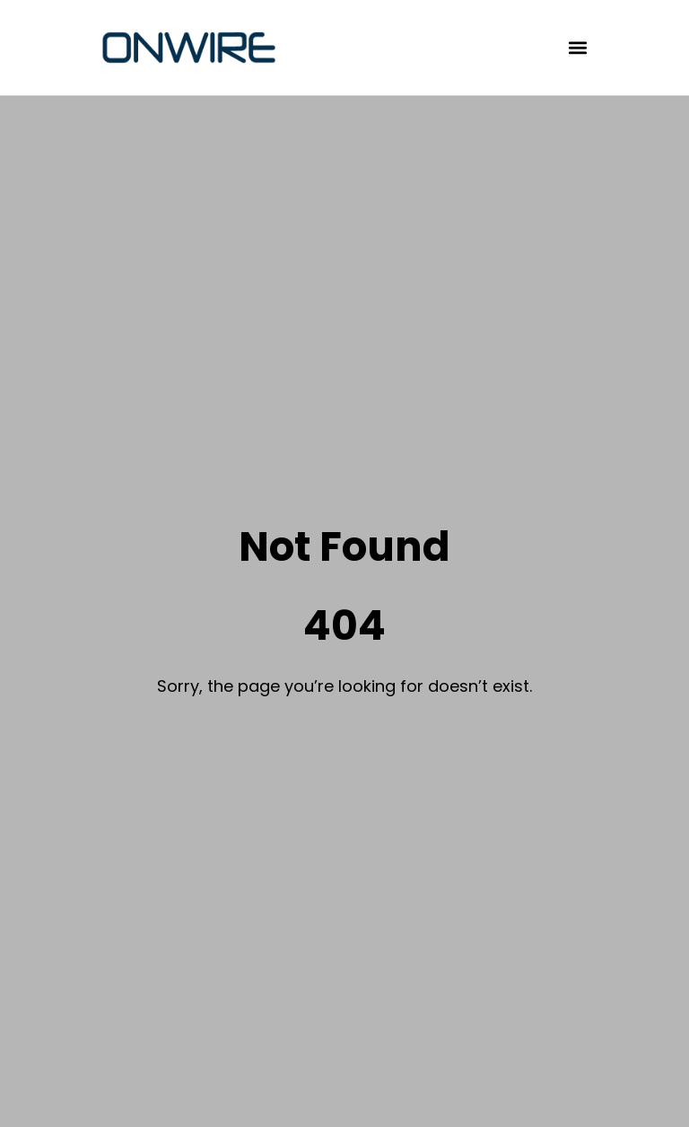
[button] (578, 48)
